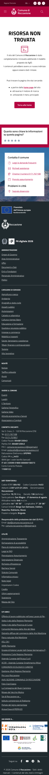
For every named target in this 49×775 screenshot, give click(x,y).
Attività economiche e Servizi (14, 416)
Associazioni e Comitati (11, 420)
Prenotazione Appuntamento (14, 555)
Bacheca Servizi (8, 568)
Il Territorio (6, 403)
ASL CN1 (5, 641)
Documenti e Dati (9, 267)
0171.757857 (11, 437)
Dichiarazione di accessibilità (14, 542)
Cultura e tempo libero (11, 319)
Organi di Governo (9, 254)
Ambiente (6, 298)
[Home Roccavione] (23, 11)
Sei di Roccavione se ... (11, 696)
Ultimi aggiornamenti (11, 593)
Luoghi (4, 399)
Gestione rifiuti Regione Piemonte (16, 671)
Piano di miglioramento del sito (15, 547)
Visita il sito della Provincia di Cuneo (17, 624)
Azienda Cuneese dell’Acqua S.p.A (16, 658)
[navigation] (5, 11)
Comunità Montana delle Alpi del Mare (18, 629)
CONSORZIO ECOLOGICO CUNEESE (17, 667)
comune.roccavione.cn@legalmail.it (22, 447)
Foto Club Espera (9, 683)
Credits (5, 589)
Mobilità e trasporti (10, 336)
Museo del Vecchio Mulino (13, 692)
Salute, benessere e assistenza (15, 340)
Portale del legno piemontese (14, 704)
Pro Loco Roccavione (10, 675)
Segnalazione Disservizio (12, 559)
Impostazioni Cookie (10, 585)
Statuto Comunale (10, 572)
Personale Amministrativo (13, 275)
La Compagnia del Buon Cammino (16, 688)
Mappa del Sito (8, 601)
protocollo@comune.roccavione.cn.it (23, 450)
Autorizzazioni (8, 311)
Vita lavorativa (8, 353)
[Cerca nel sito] (42, 12)
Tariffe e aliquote (9, 372)
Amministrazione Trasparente (14, 538)
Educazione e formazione (12, 323)
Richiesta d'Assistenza (11, 564)
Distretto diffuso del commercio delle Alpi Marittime (24, 633)
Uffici (4, 263)
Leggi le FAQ (7, 551)
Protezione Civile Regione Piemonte (17, 654)
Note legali (6, 580)
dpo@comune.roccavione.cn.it (20, 522)
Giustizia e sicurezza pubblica (14, 328)
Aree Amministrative (10, 258)
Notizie (5, 367)
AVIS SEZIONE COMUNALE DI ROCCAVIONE (21, 679)
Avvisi (4, 376)
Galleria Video (7, 411)
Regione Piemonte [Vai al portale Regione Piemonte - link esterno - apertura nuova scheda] (10, 3)
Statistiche (6, 597)
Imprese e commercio (11, 332)
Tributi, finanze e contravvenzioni (16, 345)
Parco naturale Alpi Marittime (14, 637)
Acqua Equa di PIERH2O (12, 709)
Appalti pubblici (8, 307)
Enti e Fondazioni (9, 271)
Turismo (5, 349)
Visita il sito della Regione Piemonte (17, 620)
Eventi (4, 395)
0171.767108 (11, 434)
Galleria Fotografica (10, 407)
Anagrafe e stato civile (11, 302)
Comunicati (6, 380)
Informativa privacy (10, 576)
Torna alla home (25, 105)
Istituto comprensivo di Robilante (16, 700)
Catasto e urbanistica (11, 315)
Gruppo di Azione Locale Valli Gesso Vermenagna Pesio (25, 650)
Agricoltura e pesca (10, 294)
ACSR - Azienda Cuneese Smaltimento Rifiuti (21, 662)
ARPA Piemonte (8, 645)
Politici (4, 279)
